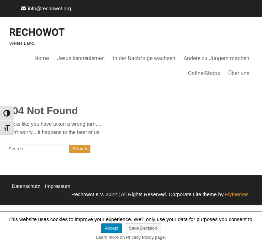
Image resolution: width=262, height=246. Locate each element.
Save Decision (143, 228)
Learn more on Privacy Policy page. (131, 237)
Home (41, 58)
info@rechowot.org (49, 8)
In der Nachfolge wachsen (144, 58)
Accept (111, 228)
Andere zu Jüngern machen (216, 58)
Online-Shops (204, 73)
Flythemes (235, 194)
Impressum (57, 186)
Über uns (238, 73)
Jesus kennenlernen (81, 58)
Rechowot (37, 32)
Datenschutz (26, 186)
